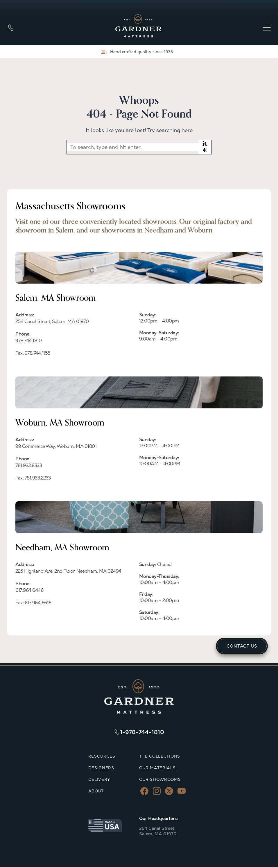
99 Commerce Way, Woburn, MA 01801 (55, 446)
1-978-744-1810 (142, 732)
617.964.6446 (29, 590)
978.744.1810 (28, 341)
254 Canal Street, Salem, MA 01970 (52, 321)
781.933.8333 (28, 465)
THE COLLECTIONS (159, 756)
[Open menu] (267, 27)
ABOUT (96, 791)
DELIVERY (99, 779)
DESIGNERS (101, 767)
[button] (204, 147)
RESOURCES (101, 756)
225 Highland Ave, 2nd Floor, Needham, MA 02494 (68, 571)
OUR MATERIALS (157, 767)
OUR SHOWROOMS (160, 779)
